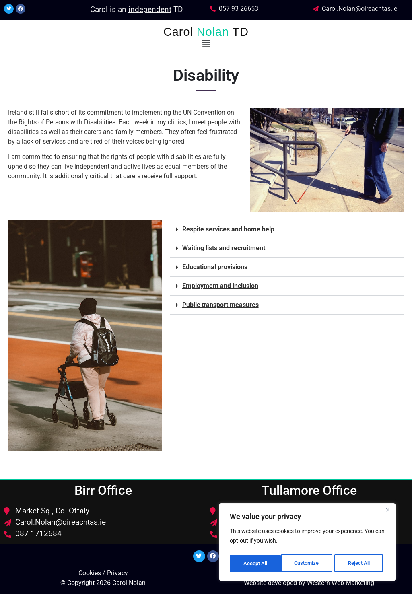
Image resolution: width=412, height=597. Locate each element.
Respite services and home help (228, 229)
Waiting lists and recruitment (223, 248)
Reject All (308, 563)
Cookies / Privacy (103, 576)
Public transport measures (220, 305)
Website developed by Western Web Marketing (309, 585)
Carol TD (206, 31)
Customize (255, 563)
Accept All (360, 563)
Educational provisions (214, 267)
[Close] (387, 513)
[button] (206, 43)
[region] (307, 543)
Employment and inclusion (220, 286)
